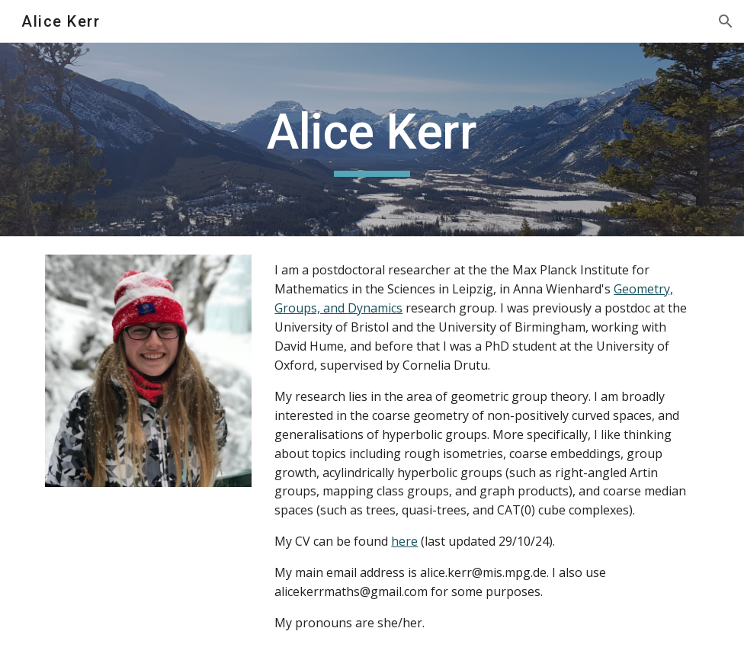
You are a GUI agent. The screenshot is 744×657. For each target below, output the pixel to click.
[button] (725, 21)
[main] (372, 140)
